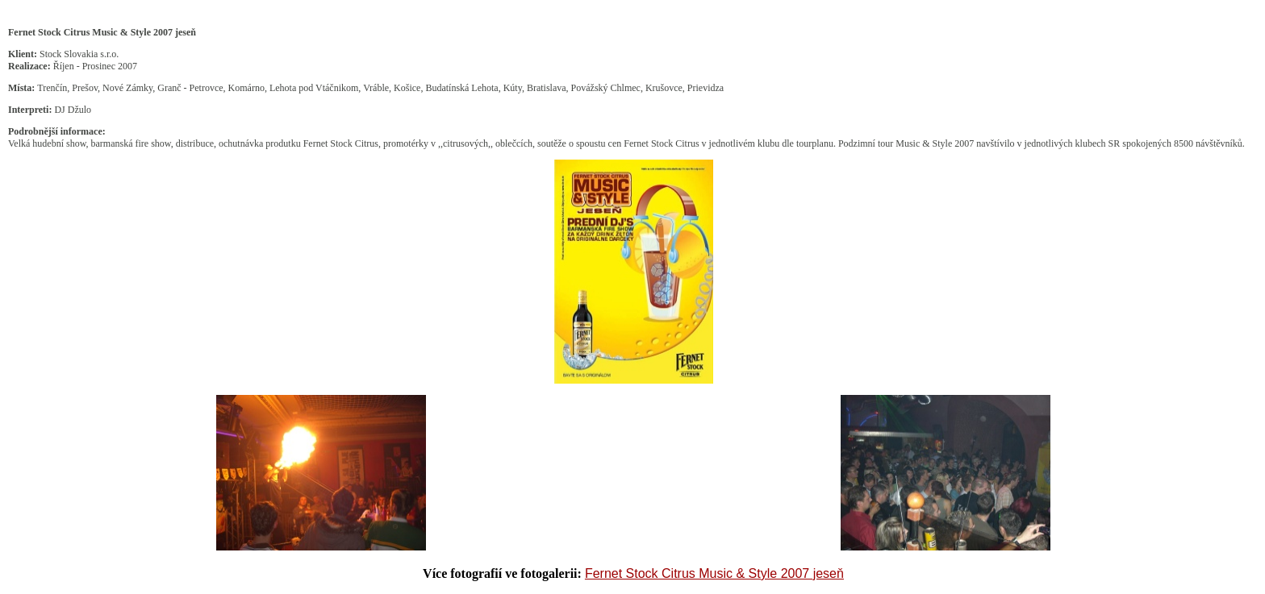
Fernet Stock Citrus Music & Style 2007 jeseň (714, 573)
